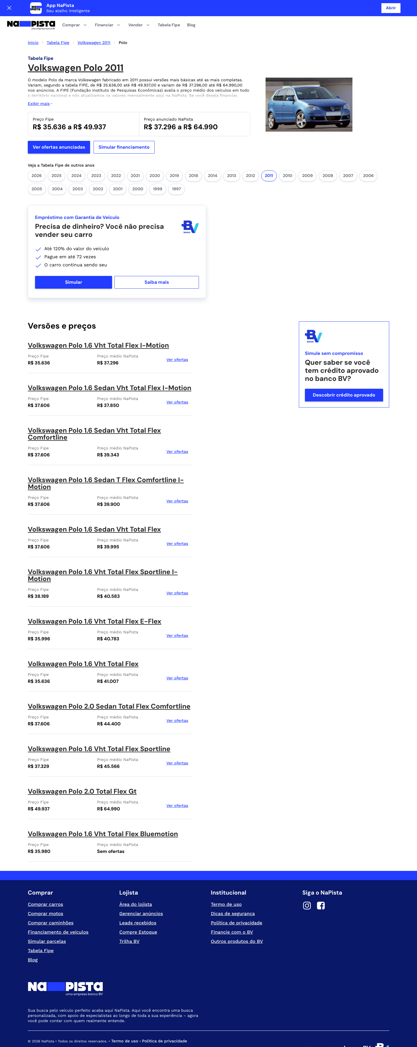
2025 (57, 159)
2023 (96, 159)
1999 (157, 173)
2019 (174, 159)
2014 (212, 159)
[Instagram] (307, 890)
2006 (368, 159)
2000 (137, 173)
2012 (250, 159)
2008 (328, 159)
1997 (176, 173)
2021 (135, 159)
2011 (269, 159)
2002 (98, 173)
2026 (37, 159)
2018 (193, 159)
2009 (307, 159)
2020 (155, 159)
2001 (117, 173)
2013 (231, 159)
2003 (77, 173)
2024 (76, 159)
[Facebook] (320, 890)
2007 (348, 159)
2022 (116, 159)
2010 (287, 159)
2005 (37, 173)
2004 (57, 173)
